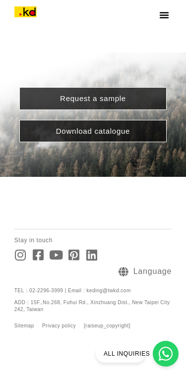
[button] (164, 14)
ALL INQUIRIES (127, 353)
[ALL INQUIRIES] (166, 354)
